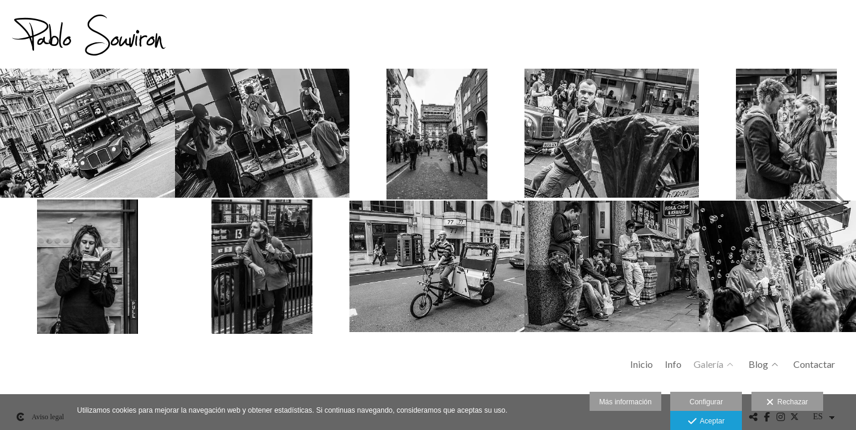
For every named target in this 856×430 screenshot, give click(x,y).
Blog (758, 364)
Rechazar (787, 402)
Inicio (641, 364)
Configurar (706, 402)
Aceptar (706, 421)
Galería (708, 364)
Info (673, 364)
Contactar (814, 364)
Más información (625, 402)
